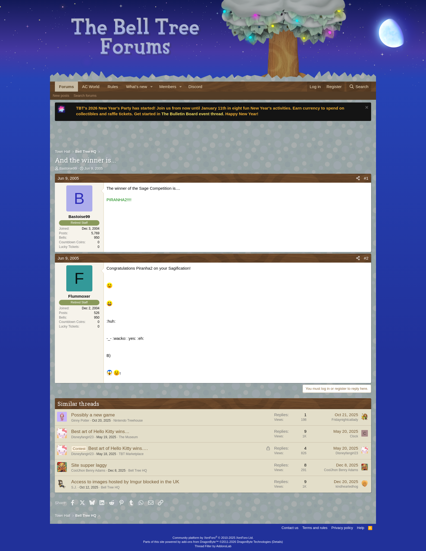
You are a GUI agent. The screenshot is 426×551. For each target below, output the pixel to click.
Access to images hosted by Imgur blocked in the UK (125, 481)
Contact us (289, 528)
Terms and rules (314, 528)
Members (167, 86)
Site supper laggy (89, 465)
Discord (195, 86)
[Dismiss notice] (366, 108)
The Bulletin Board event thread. (192, 113)
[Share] (358, 178)
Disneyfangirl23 (82, 437)
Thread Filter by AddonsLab (213, 546)
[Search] (358, 87)
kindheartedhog (347, 486)
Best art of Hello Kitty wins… (100, 431)
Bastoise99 (68, 168)
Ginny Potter (80, 420)
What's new (136, 86)
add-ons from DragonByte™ (200, 541)
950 (96, 237)
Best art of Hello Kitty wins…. (118, 448)
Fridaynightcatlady (345, 420)
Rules (113, 86)
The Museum (128, 437)
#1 (366, 178)
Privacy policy (342, 528)
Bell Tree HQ (137, 470)
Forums (66, 86)
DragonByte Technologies (254, 541)
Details (277, 541)
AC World (90, 86)
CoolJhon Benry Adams (88, 470)
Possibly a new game (93, 415)
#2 (366, 258)
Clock (354, 436)
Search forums (85, 96)
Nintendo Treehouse (128, 420)
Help (360, 528)
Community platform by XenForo (213, 537)
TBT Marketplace (131, 454)
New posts (61, 96)
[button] (151, 87)
